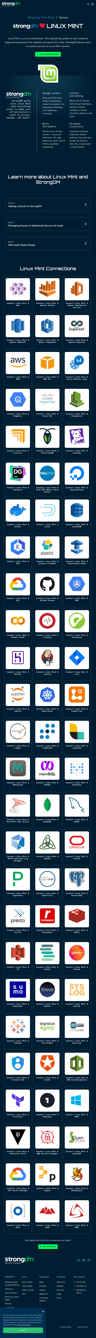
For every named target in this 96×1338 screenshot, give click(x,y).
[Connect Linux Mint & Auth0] (47, 1068)
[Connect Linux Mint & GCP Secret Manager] (18, 1179)
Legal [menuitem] (59, 1294)
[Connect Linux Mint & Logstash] (77, 736)
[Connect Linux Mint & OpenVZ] (47, 847)
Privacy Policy (66, 1327)
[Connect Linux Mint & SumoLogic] (18, 994)
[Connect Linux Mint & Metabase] (77, 773)
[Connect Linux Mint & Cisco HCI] (47, 404)
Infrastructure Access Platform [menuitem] (12, 1283)
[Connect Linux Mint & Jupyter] (18, 699)
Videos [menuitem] (42, 1290)
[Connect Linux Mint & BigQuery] (18, 404)
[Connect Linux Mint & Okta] (18, 1216)
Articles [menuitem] (42, 1286)
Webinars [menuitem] (43, 1294)
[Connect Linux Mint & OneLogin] (47, 1105)
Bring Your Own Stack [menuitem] (41, 17)
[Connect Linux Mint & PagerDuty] (18, 884)
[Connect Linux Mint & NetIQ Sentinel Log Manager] (18, 847)
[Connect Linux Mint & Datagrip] (18, 478)
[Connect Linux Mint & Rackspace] (47, 921)
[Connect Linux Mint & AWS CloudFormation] (77, 1068)
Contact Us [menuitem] (81, 1286)
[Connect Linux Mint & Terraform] (18, 1105)
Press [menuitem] (59, 1298)
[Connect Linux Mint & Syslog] (77, 994)
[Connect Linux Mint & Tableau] (18, 1031)
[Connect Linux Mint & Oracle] (77, 847)
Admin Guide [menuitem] (28, 1290)
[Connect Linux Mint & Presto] (18, 921)
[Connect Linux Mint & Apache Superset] (77, 331)
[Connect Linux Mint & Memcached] (18, 773)
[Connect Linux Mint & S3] (18, 958)
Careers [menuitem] (60, 1286)
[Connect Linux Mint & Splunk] (77, 958)
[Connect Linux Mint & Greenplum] (77, 626)
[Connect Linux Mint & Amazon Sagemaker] (47, 331)
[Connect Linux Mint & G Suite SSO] (18, 1068)
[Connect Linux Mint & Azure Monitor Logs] (77, 367)
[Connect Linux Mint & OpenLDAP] (77, 1142)
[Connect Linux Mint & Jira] (77, 663)
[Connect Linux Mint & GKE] (77, 589)
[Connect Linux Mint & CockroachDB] (47, 441)
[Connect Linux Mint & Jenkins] (47, 663)
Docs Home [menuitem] (27, 1282)
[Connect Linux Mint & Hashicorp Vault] (18, 1142)
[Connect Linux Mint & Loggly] (18, 736)
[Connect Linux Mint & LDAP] (47, 1216)
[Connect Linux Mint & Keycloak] (77, 1031)
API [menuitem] (23, 1294)
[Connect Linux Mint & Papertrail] (47, 884)
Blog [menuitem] (41, 1282)
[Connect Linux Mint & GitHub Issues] (47, 589)
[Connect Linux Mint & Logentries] (77, 699)
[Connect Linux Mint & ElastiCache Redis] (77, 552)
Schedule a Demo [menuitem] (81, 1291)
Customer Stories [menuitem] (43, 1299)
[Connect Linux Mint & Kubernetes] (47, 699)
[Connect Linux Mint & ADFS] (77, 1105)
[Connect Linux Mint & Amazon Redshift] (18, 331)
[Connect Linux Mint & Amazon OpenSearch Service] (77, 294)
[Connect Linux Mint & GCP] (18, 589)
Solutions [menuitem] (9, 1289)
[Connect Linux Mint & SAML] (77, 1216)
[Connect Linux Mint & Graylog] (47, 626)
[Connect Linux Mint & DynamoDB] (77, 515)
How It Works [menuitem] (11, 1293)
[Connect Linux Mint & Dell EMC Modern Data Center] (47, 478)
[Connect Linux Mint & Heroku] (18, 663)
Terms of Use (83, 1327)
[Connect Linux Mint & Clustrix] (18, 441)
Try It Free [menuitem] (80, 1282)
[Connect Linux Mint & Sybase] (47, 994)
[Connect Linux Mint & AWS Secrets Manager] (47, 1142)
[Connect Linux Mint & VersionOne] (47, 1031)
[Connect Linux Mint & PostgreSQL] (77, 884)
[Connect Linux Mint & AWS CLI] (47, 367)
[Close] (43, 1311)
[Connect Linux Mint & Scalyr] (47, 958)
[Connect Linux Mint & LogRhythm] (47, 736)
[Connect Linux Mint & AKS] (18, 294)
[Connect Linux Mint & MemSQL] (47, 773)
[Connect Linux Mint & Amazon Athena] (47, 294)
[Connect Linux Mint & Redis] (77, 921)
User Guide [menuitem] (27, 1286)
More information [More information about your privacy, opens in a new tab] (24, 1325)
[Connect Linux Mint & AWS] (18, 367)
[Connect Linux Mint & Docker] (18, 515)
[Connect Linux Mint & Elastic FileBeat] (47, 552)
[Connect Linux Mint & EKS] (18, 552)
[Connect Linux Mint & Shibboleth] (77, 1179)
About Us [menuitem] (61, 1282)
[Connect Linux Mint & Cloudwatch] (77, 404)
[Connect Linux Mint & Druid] (47, 515)
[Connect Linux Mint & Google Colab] (18, 626)
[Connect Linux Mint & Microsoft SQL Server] (18, 810)
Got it (23, 1330)
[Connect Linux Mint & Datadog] (77, 441)
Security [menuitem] (60, 1290)
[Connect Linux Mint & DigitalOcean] (77, 478)
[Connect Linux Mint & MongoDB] (47, 810)
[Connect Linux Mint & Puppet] (47, 1179)
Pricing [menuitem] (8, 1303)
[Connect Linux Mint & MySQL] (77, 810)
